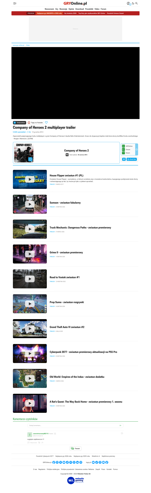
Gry (56, 9)
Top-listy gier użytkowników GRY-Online (91, 13)
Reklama (91, 469)
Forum (103, 9)
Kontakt (109, 469)
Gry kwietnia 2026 (70, 13)
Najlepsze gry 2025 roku (82, 456)
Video (97, 9)
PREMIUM (31, 13)
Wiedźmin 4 (96, 456)
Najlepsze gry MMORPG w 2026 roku (49, 13)
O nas (35, 469)
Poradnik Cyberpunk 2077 (45, 456)
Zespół (98, 469)
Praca (103, 469)
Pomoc (115, 469)
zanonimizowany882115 (40, 433)
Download (79, 9)
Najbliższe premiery (108, 456)
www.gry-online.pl (18, 45)
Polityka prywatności (67, 469)
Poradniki (89, 9)
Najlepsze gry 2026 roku (63, 456)
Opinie (71, 9)
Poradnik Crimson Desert (115, 13)
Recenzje (63, 9)
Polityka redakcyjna (53, 469)
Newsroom (49, 9)
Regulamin (41, 469)
